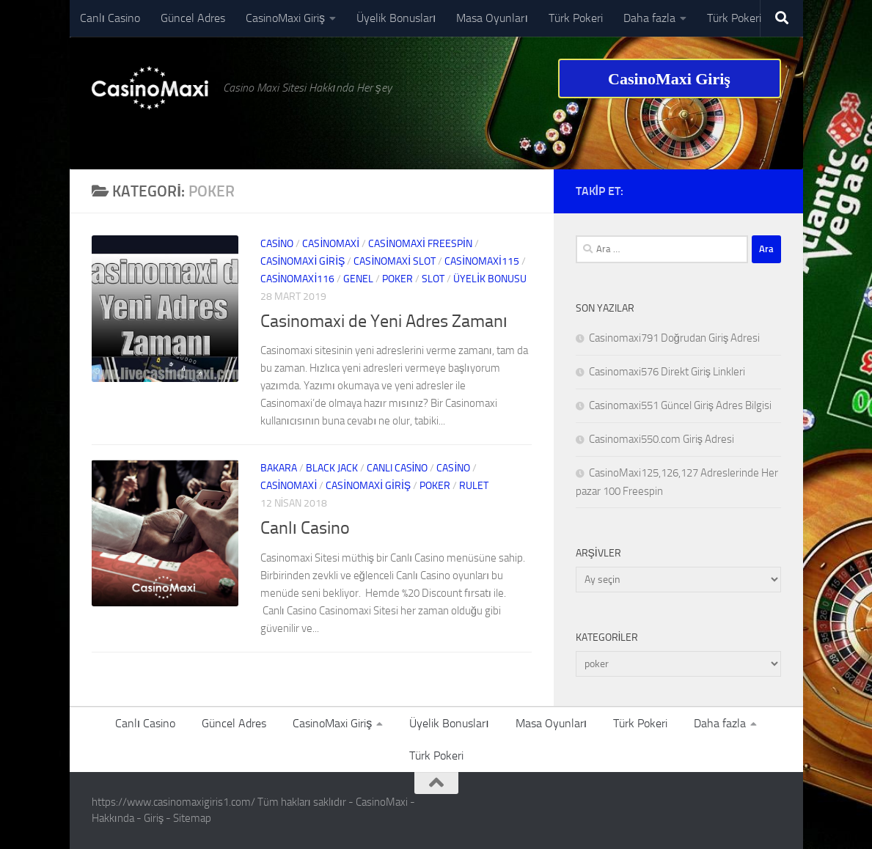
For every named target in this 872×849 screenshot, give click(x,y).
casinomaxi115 (481, 261)
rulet (473, 485)
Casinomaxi (330, 244)
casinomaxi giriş (302, 261)
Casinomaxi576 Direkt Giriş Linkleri (667, 371)
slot (433, 279)
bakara (278, 468)
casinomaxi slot (394, 261)
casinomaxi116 (297, 279)
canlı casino (397, 468)
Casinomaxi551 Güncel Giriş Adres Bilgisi (680, 405)
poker (397, 279)
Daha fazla (649, 18)
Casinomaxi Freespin (420, 244)
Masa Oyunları (491, 18)
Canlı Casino (110, 18)
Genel (358, 279)
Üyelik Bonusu (490, 279)
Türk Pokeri (576, 18)
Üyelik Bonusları (396, 18)
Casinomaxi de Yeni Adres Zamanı (384, 321)
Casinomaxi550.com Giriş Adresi (662, 439)
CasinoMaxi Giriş (285, 18)
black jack (332, 468)
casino (277, 244)
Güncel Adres (193, 18)
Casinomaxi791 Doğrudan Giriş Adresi (675, 338)
